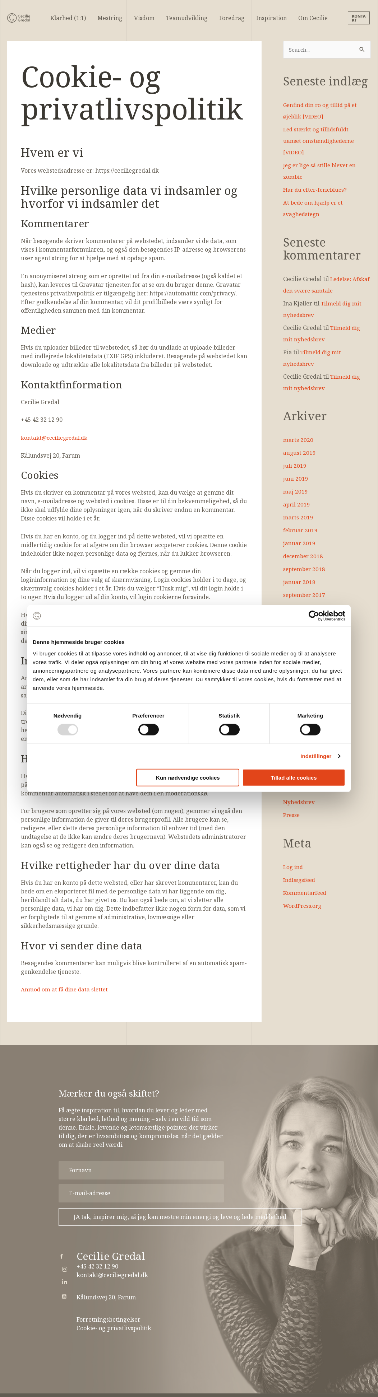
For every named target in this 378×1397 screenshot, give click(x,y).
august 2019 (299, 453)
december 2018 (304, 556)
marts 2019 (298, 518)
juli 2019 (294, 466)
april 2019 (297, 505)
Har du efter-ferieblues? (317, 190)
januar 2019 (299, 543)
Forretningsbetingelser (108, 1319)
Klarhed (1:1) (68, 18)
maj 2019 (295, 492)
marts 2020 (298, 440)
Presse (292, 815)
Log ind (293, 867)
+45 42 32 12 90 (97, 1266)
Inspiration (271, 18)
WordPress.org (303, 906)
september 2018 (305, 569)
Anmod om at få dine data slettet (65, 989)
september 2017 (305, 595)
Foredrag (232, 18)
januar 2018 (299, 582)
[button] (359, 17)
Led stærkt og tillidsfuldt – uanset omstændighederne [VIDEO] (320, 141)
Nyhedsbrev (300, 802)
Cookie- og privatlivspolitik (114, 1328)
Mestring (110, 18)
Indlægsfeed (300, 880)
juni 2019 (295, 479)
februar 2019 (301, 530)
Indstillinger (315, 756)
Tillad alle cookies (294, 777)
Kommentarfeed (305, 893)
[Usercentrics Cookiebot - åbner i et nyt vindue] (313, 616)
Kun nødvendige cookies (188, 777)
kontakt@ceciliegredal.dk (56, 437)
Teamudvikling (187, 18)
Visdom (144, 18)
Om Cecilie (313, 18)
